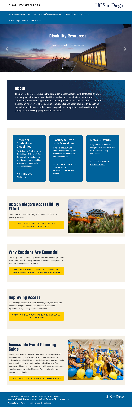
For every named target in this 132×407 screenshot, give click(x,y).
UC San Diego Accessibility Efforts (24, 20)
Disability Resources (24, 5)
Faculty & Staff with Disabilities (47, 14)
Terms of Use (34, 403)
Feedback (47, 403)
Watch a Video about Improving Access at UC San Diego (36, 316)
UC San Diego (109, 7)
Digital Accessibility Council (77, 14)
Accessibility (13, 403)
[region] (66, 48)
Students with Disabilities (19, 14)
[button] (6, 48)
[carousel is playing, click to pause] (71, 68)
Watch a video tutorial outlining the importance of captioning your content (36, 271)
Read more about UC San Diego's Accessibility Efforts (36, 225)
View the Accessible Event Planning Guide (36, 378)
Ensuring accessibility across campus (68, 45)
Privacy (23, 403)
